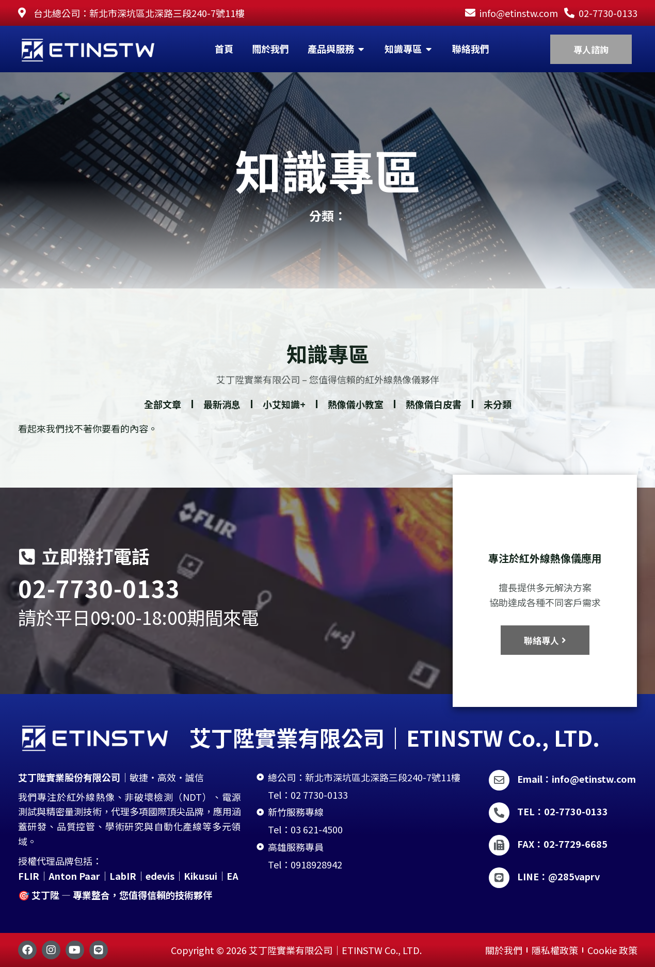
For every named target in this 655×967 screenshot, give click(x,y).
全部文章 (162, 416)
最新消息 (222, 416)
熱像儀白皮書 (433, 416)
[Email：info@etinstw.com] (499, 780)
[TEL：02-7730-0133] (499, 812)
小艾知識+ (284, 416)
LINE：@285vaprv (558, 876)
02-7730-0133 (99, 588)
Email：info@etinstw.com (576, 778)
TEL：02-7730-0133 (562, 811)
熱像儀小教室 (356, 416)
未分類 (498, 416)
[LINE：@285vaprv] (499, 877)
